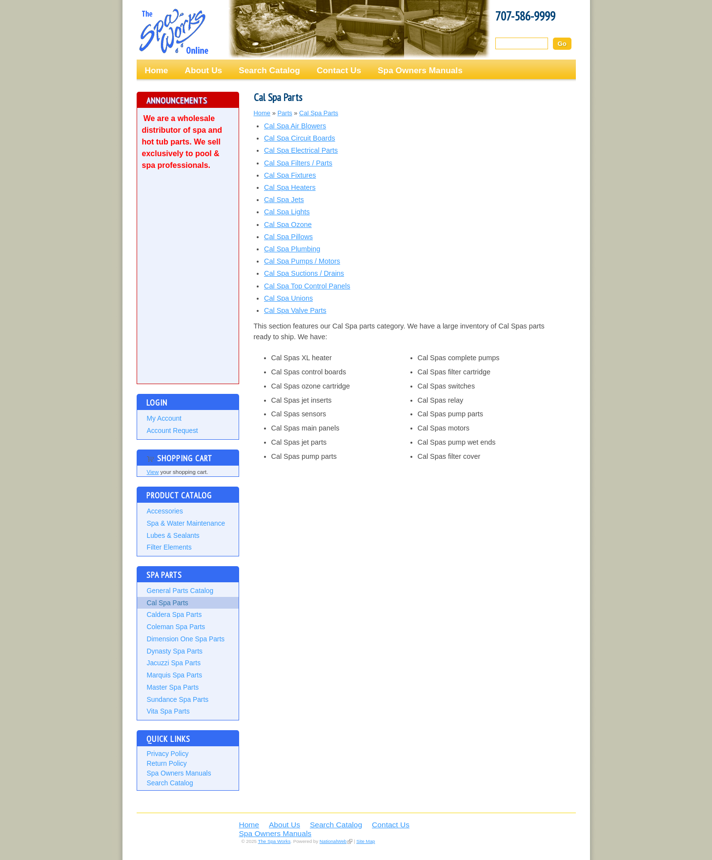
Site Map (365, 841)
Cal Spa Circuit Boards (299, 138)
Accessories (165, 511)
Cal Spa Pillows (288, 237)
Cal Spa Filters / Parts (298, 163)
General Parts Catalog (180, 590)
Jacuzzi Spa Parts (174, 663)
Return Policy (167, 763)
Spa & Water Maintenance (186, 523)
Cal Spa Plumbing (292, 249)
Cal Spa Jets (284, 200)
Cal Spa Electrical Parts (301, 150)
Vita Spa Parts (168, 711)
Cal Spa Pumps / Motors (302, 261)
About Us (203, 70)
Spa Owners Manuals (420, 70)
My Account (164, 418)
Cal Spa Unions (288, 298)
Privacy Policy (168, 754)
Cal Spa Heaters (290, 187)
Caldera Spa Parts (174, 614)
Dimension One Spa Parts (186, 639)
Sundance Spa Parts (178, 699)
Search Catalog (269, 70)
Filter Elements (169, 547)
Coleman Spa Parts (176, 627)
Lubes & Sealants (173, 535)
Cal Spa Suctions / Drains (304, 273)
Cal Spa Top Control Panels (307, 286)
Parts (284, 113)
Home (156, 70)
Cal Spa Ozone (288, 224)
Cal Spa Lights (287, 212)
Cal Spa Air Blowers (295, 126)
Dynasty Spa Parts (175, 651)
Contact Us (339, 70)
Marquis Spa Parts (175, 675)
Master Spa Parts (173, 687)
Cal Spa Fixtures (290, 175)
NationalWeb (333, 841)
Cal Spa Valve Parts (295, 310)
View (153, 472)
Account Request (172, 430)
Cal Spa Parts (167, 603)
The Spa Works (173, 31)
